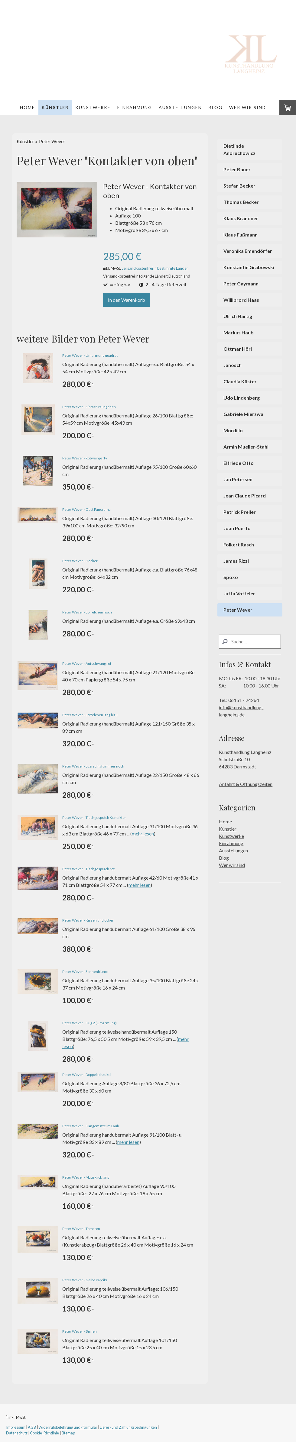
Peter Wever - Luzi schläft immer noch (93, 766)
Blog (216, 107)
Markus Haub (238, 332)
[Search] (250, 642)
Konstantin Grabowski (248, 267)
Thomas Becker (241, 202)
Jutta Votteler (239, 593)
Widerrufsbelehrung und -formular (67, 1427)
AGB (32, 1427)
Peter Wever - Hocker (80, 560)
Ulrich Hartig (237, 316)
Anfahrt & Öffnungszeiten (245, 784)
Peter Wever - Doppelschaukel (86, 1074)
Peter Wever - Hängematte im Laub (90, 1126)
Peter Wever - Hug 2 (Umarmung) (89, 1023)
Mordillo (233, 430)
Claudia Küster (240, 381)
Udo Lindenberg (241, 398)
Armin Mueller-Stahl (245, 446)
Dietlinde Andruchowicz (239, 149)
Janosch (232, 365)
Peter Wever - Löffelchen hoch (87, 612)
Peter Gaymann (241, 283)
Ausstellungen (180, 107)
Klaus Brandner (240, 218)
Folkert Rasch (238, 544)
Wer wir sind (247, 107)
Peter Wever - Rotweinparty (84, 458)
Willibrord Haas (241, 300)
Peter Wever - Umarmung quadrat (90, 355)
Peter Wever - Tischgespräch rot (88, 869)
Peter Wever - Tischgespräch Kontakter (94, 817)
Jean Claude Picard (244, 495)
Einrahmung (134, 107)
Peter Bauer (237, 169)
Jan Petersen (237, 479)
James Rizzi (236, 561)
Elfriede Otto (238, 463)
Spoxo (230, 577)
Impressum (15, 1427)
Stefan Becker (239, 185)
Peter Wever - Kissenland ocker (88, 920)
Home (27, 107)
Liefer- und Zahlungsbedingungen (128, 1427)
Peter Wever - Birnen (79, 1331)
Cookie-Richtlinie (44, 1433)
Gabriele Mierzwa (243, 414)
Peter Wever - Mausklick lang (85, 1177)
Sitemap (68, 1433)
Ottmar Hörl (237, 349)
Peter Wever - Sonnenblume (85, 971)
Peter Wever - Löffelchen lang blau (90, 715)
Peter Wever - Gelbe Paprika (85, 1280)
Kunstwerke (93, 107)
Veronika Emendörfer (247, 251)
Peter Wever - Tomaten (81, 1228)
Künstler (55, 107)
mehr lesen (143, 833)
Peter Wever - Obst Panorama (86, 509)
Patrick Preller (239, 512)
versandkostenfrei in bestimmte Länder (155, 268)
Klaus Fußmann (240, 234)
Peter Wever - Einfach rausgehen (89, 406)
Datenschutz (17, 1433)
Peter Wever (237, 610)
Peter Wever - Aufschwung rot (86, 663)
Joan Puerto (237, 528)
